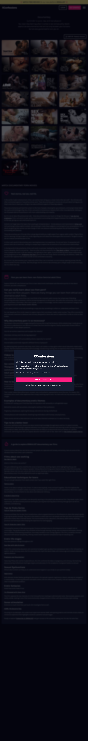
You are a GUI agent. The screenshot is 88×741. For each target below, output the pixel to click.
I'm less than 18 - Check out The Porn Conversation (44, 385)
